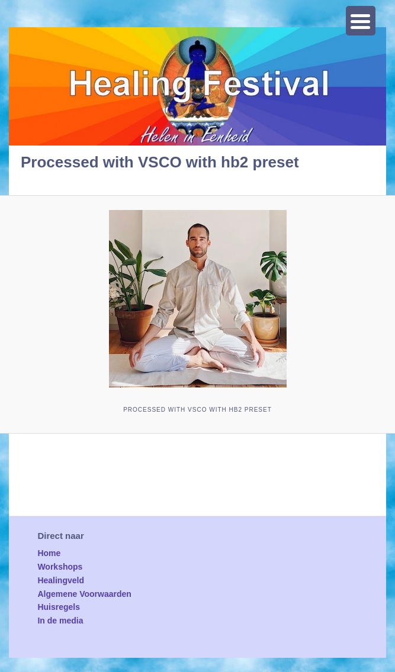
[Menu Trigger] (360, 20)
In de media (60, 620)
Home (48, 553)
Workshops (59, 566)
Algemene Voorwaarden (84, 594)
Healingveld (60, 580)
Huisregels (58, 607)
